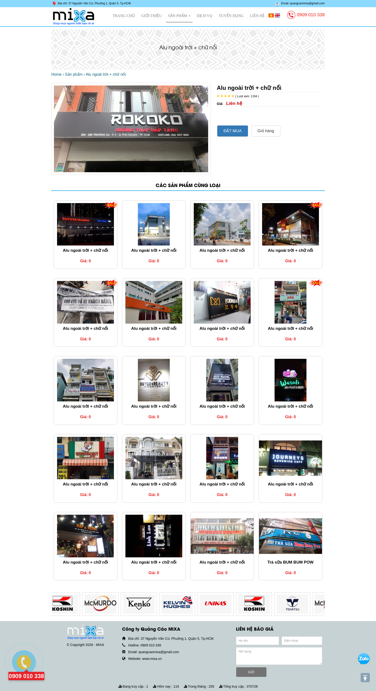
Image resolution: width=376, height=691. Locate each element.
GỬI (251, 672)
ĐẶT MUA (232, 131)
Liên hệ (257, 16)
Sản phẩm (179, 16)
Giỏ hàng (266, 131)
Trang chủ (123, 16)
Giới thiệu (151, 16)
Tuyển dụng (231, 16)
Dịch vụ (204, 16)
